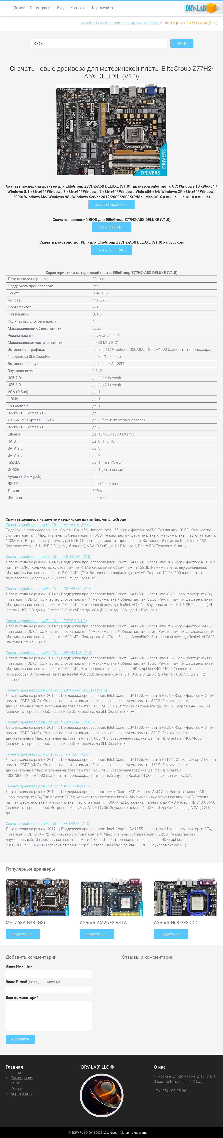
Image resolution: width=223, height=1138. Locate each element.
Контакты (78, 8)
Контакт (18, 1087)
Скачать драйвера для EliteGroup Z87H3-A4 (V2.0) (48, 556)
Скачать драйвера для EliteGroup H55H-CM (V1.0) (48, 524)
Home (16, 1071)
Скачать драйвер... (111, 204)
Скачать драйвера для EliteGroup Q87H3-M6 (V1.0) (49, 588)
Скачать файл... (111, 249)
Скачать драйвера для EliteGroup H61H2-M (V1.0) (48, 823)
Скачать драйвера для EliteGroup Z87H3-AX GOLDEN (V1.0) (56, 689)
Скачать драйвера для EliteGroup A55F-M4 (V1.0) (48, 785)
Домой (19, 8)
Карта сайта (102, 8)
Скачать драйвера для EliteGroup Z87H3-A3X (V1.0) (50, 721)
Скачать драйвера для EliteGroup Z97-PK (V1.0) (46, 620)
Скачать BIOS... (111, 226)
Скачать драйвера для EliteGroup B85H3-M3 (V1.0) (49, 652)
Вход (61, 8)
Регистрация (41, 8)
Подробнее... (23, 933)
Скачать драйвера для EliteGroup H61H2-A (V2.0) (48, 753)
